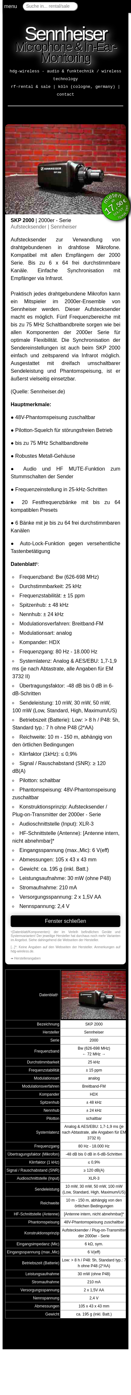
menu (10, 6)
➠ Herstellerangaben (26, 958)
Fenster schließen (65, 921)
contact (65, 94)
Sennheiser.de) (47, 391)
